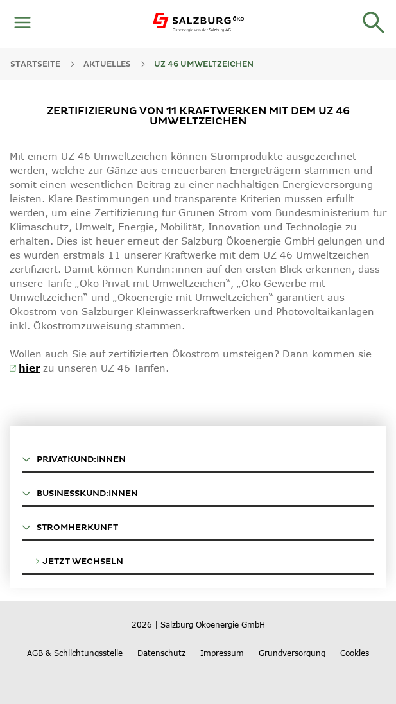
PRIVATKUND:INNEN (74, 459)
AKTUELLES (107, 64)
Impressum (222, 653)
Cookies (354, 653)
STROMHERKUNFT (70, 527)
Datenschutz (161, 653)
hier (29, 367)
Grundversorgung (292, 653)
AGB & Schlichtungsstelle (75, 653)
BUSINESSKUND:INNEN (80, 493)
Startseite (35, 64)
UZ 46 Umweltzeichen (204, 64)
